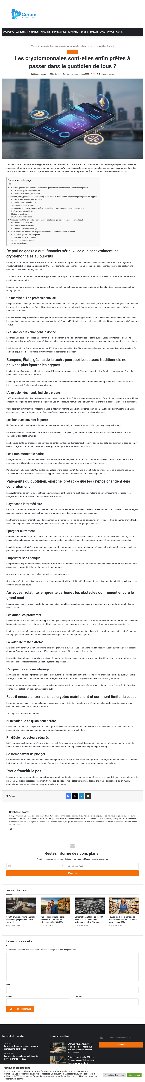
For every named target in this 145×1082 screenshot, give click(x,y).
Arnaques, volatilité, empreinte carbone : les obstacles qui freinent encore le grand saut (46, 220)
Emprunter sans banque (23, 217)
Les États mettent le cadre (24, 205)
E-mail (9, 996)
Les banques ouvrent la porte (25, 202)
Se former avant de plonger (24, 240)
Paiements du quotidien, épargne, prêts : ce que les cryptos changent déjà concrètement (47, 208)
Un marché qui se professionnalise (27, 191)
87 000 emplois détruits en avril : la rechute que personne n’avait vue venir (20, 919)
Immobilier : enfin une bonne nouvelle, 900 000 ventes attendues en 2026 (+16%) (53, 919)
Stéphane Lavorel (39, 74)
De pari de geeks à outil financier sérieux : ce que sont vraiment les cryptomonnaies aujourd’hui (49, 188)
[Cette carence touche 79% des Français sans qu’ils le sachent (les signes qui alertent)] (58, 1061)
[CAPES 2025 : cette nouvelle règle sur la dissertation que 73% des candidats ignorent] (58, 1048)
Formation (33, 32)
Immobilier (73, 32)
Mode (102, 32)
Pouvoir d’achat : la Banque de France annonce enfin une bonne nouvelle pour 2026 (123, 919)
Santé (119, 32)
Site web (78, 996)
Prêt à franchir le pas (18, 243)
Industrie (45, 32)
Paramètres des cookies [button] (114, 1075)
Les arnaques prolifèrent (23, 223)
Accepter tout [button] (134, 1075)
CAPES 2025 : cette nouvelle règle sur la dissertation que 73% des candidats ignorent (80, 1047)
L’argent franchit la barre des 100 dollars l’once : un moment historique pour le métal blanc (89, 919)
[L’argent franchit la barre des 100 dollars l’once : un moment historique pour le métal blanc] (90, 906)
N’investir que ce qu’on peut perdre (27, 235)
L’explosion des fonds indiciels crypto (28, 199)
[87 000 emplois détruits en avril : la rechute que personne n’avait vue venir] (21, 906)
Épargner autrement (21, 214)
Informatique (59, 32)
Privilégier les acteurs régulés (25, 237)
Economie (20, 32)
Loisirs (84, 32)
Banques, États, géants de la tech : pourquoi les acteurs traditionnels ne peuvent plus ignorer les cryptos (53, 196)
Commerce (8, 32)
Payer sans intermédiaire (23, 211)
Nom (8, 985)
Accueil (35, 46)
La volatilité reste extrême (24, 226)
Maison (94, 32)
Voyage (110, 32)
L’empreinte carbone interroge (25, 229)
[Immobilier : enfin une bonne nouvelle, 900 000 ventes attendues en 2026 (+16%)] (56, 906)
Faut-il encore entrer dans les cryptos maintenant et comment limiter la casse (42, 231)
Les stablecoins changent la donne (27, 193)
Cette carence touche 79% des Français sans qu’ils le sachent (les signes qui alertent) (81, 1060)
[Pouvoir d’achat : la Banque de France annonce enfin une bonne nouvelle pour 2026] (124, 906)
